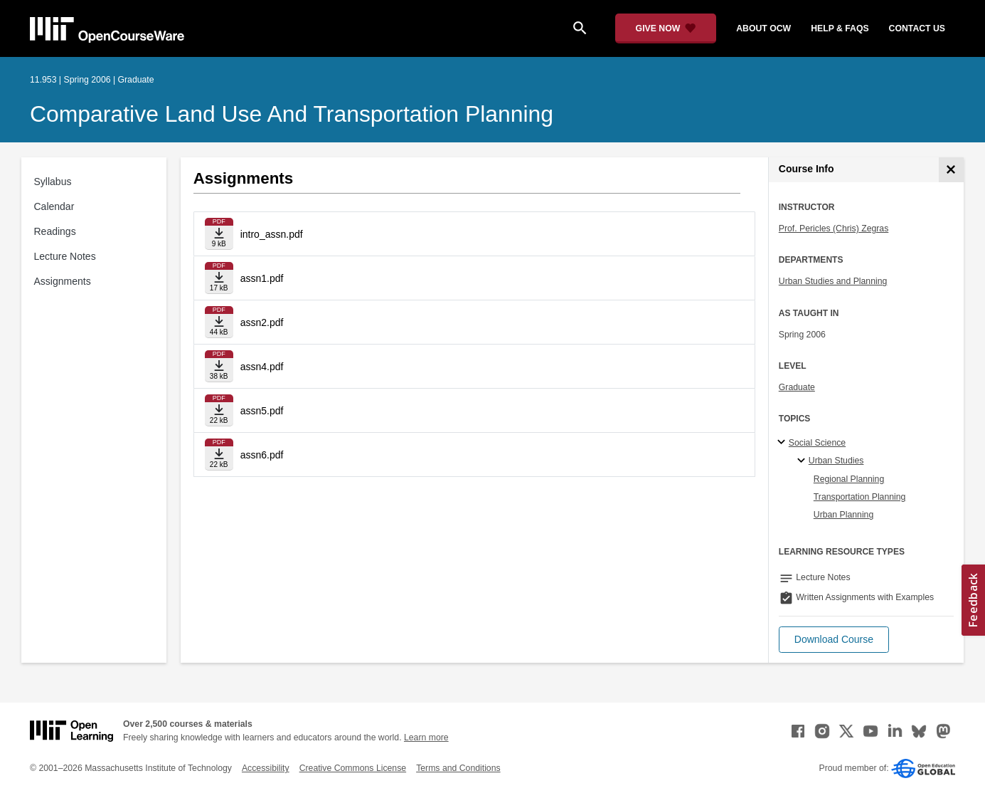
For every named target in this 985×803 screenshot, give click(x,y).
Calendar (54, 206)
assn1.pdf (262, 278)
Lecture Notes (65, 256)
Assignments (62, 281)
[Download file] (219, 234)
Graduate (797, 387)
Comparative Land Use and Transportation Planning (291, 114)
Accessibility (265, 768)
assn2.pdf (262, 322)
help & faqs (839, 28)
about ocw (763, 28)
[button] (834, 639)
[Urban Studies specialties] (803, 461)
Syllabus (53, 181)
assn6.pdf (262, 455)
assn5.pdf (262, 410)
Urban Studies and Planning (833, 281)
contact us (917, 28)
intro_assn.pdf (271, 234)
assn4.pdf (262, 366)
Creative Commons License (352, 768)
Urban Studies (836, 461)
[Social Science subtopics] (783, 443)
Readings (55, 231)
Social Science (817, 443)
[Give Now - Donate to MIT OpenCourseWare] (666, 28)
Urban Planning (843, 515)
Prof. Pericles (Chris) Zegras (834, 228)
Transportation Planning (860, 497)
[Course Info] (951, 169)
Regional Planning (849, 479)
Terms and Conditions (458, 768)
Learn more (426, 737)
